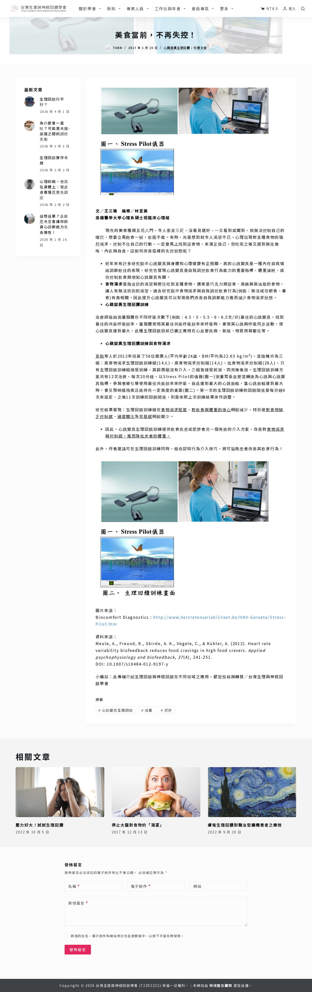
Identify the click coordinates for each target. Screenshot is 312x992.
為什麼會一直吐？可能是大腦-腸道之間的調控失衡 (55, 131)
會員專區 (204, 8)
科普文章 (200, 48)
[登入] (289, 9)
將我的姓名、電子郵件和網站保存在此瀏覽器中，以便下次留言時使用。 (127, 936)
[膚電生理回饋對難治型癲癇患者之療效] (252, 792)
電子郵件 (141, 886)
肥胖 (166, 710)
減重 (147, 710)
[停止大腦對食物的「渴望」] (156, 792)
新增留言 (78, 903)
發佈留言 (77, 949)
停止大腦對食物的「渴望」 (138, 825)
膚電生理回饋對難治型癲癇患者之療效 (245, 825)
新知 (114, 8)
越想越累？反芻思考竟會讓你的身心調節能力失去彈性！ (54, 224)
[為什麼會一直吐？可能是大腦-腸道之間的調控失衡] (29, 125)
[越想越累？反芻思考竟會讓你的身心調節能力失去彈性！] (29, 218)
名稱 (74, 886)
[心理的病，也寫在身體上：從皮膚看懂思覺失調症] (29, 184)
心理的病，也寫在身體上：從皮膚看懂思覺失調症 (54, 189)
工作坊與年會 (171, 8)
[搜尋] (303, 8)
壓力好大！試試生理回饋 (40, 825)
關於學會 (91, 8)
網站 (197, 886)
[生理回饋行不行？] (29, 101)
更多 (227, 8)
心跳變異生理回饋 (177, 48)
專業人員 (139, 8)
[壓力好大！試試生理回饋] (60, 792)
